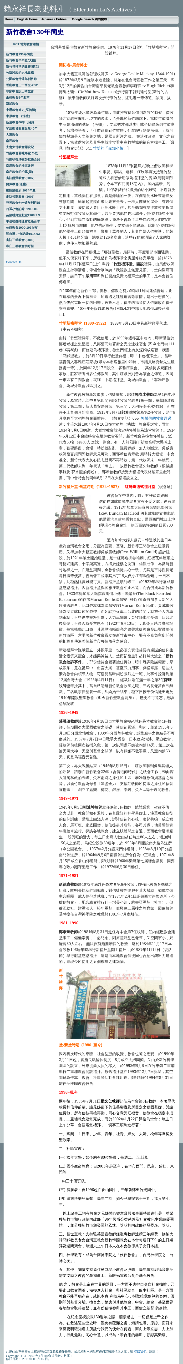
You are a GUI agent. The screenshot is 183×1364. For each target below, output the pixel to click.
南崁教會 (12, 141)
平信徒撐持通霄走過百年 (23, 221)
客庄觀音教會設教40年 (21, 128)
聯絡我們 (140, 1351)
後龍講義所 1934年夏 (21, 190)
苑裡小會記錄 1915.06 (21, 209)
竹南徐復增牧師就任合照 (23, 159)
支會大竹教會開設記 (20, 147)
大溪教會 (12, 134)
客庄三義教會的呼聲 (20, 246)
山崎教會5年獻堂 (17, 97)
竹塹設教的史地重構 (20, 73)
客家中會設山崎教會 (20, 91)
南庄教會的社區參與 (20, 165)
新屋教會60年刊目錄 (20, 122)
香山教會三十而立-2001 (22, 85)
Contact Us (13, 262)
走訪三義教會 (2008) (20, 240)
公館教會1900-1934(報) (22, 227)
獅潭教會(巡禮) (16, 184)
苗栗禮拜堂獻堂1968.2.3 (23, 215)
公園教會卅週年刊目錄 (21, 79)
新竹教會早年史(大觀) (21, 60)
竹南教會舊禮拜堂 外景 (22, 153)
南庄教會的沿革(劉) (19, 172)
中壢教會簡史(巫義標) (21, 110)
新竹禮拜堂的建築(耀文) (22, 66)
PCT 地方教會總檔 (26, 44)
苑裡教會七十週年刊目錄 (23, 203)
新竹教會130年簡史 (19, 54)
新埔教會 (12, 104)
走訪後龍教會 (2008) (20, 196)
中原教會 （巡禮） (19, 116)
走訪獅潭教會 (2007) (20, 178)
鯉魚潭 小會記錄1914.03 (23, 234)
